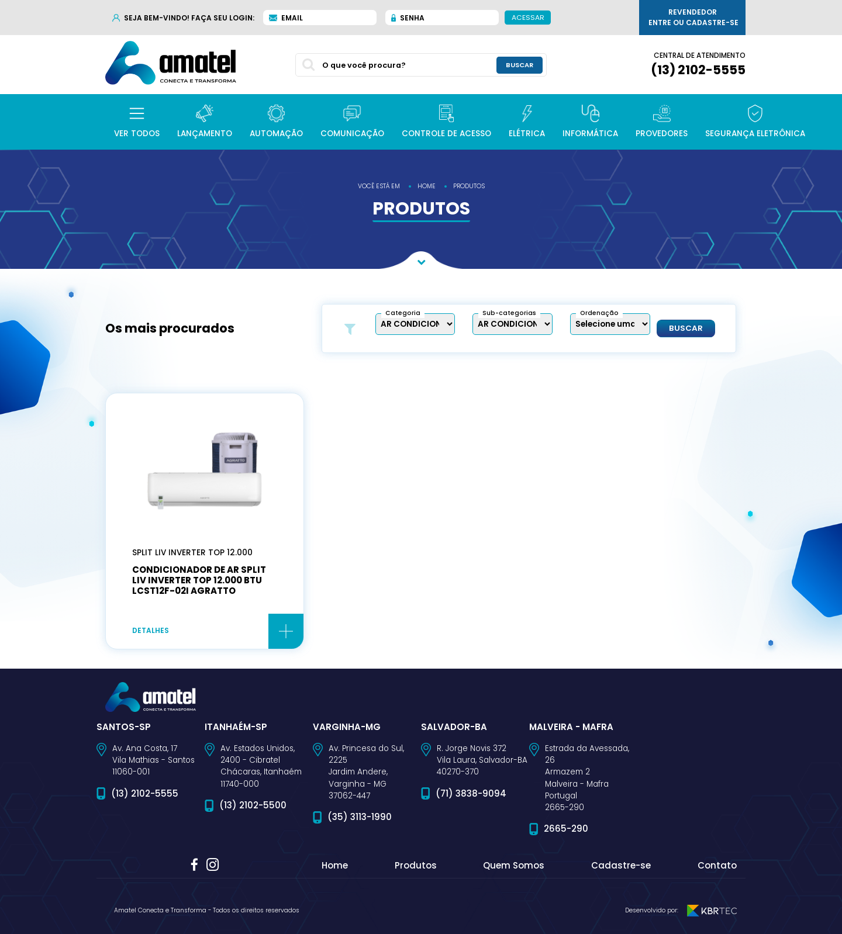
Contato (717, 865)
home (426, 186)
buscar (519, 64)
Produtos (416, 865)
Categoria (402, 313)
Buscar (686, 328)
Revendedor (693, 17)
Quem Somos (513, 865)
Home (335, 865)
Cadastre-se (621, 865)
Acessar (528, 17)
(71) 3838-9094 (471, 793)
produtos (469, 186)
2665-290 (566, 828)
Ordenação (599, 313)
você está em (379, 186)
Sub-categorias (509, 313)
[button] (136, 122)
